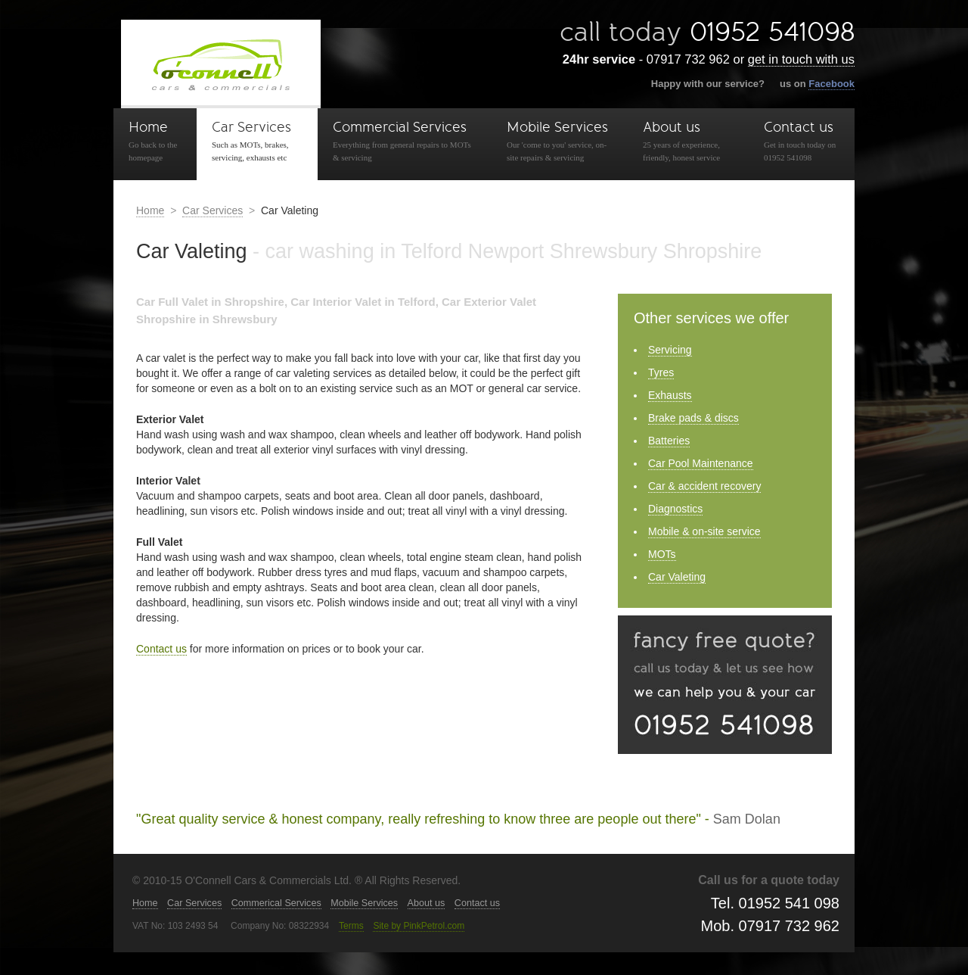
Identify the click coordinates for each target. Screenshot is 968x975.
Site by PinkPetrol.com (418, 925)
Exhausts (670, 395)
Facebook (831, 83)
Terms (351, 925)
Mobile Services (560, 141)
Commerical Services (276, 903)
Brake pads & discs (693, 418)
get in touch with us (801, 59)
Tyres (661, 372)
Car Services (257, 141)
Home (155, 141)
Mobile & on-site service (704, 531)
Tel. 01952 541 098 (775, 903)
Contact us (801, 141)
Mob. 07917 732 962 (770, 925)
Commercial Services (404, 141)
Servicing (670, 350)
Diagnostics (675, 509)
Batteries (669, 441)
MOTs (662, 554)
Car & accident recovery (704, 486)
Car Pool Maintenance (700, 463)
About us (688, 141)
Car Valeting (677, 577)
